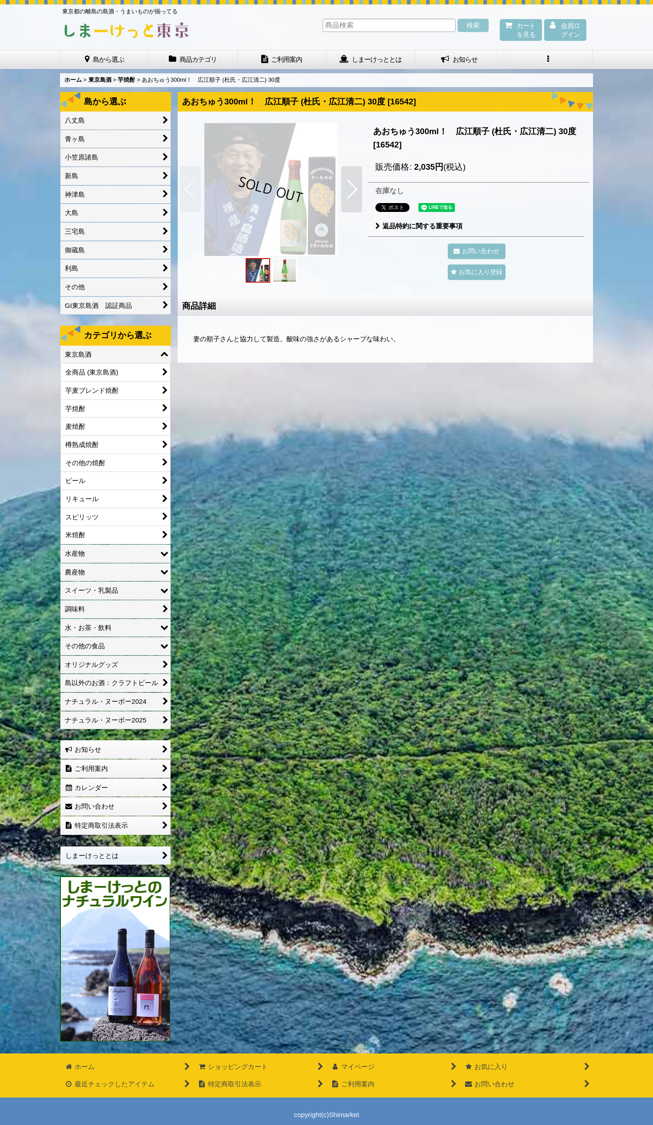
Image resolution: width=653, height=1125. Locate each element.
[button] (548, 59)
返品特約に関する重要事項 (418, 226)
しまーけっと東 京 (126, 30)
